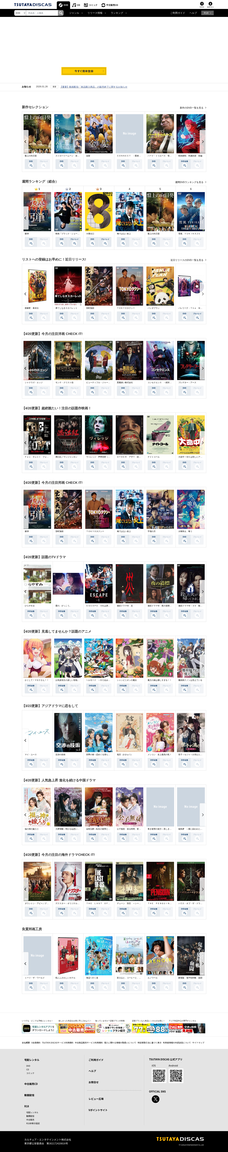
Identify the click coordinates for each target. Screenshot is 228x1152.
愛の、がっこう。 (63, 606)
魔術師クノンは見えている (190, 680)
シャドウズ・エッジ (34, 382)
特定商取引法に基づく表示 (149, 1042)
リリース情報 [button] (95, 13)
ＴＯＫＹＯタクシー (126, 308)
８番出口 (90, 234)
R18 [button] (206, 13)
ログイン (210, 7)
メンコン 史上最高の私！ (160, 754)
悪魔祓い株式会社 (125, 382)
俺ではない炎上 (124, 234)
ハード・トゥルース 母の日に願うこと (165, 156)
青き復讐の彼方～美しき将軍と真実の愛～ (166, 829)
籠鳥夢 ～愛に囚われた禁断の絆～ (194, 829)
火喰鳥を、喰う (185, 531)
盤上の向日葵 (31, 156)
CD (78, 5)
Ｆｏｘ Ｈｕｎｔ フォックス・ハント (43, 457)
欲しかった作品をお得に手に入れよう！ (75, 1021)
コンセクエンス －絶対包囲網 (162, 382)
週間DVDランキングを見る (189, 182)
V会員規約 (36, 1042)
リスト (201, 7)
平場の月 (152, 531)
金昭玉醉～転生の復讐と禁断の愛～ (102, 829)
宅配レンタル (32, 1112)
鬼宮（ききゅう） (125, 754)
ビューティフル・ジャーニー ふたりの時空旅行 (108, 382)
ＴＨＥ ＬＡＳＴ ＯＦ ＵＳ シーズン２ (106, 903)
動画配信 (29, 1095)
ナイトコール (154, 457)
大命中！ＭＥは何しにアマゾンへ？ (194, 457)
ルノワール (153, 978)
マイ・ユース (31, 754)
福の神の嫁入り (32, 829)
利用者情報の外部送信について (177, 1042)
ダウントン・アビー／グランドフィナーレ (44, 903)
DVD (66, 5)
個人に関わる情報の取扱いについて (120, 1042)
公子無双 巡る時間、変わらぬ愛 (132, 829)
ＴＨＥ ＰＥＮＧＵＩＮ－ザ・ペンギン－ (166, 903)
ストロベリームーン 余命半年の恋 (71, 156)
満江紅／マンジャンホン (66, 457)
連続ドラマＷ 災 (125, 606)
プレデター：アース (187, 382)
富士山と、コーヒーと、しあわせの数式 (135, 978)
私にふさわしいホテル (65, 978)
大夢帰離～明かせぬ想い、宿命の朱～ (72, 829)
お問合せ (94, 1082)
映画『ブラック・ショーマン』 (69, 234)
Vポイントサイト (98, 1110)
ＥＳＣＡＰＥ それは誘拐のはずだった (104, 606)
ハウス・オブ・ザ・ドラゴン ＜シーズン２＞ (199, 903)
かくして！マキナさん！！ (37, 680)
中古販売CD (112, 5)
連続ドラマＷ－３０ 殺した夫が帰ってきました (200, 606)
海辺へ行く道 (92, 978)
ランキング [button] (117, 13)
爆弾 (27, 234)
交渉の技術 (60, 754)
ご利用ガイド (177, 13)
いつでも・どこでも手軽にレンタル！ (37, 1021)
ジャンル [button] (74, 13)
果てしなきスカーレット (66, 308)
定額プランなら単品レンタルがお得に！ (148, 1021)
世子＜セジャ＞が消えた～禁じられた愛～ (197, 754)
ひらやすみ (30, 606)
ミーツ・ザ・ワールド (35, 978)
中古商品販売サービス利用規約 (89, 1042)
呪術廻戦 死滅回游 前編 (190, 156)
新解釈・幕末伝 (32, 308)
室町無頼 (90, 308)
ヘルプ (193, 13)
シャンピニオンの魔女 (127, 680)
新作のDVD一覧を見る (192, 107)
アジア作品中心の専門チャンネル (182, 1021)
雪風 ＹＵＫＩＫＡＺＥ (189, 234)
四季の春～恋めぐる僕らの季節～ (101, 754)
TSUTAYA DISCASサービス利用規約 (57, 1042)
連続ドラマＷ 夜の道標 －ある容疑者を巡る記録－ (171, 606)
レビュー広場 (96, 1098)
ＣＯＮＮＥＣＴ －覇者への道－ (132, 156)
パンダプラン (154, 308)
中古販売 (30, 1119)
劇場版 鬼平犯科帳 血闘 (190, 978)
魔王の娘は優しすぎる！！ (160, 680)
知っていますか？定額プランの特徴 (110, 1021)
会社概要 (26, 1042)
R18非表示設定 (33, 1123)
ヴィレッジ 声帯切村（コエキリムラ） (104, 457)
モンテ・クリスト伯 (64, 382)
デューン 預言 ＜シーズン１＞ (132, 903)
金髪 (88, 156)
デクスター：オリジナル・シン (69, 903)
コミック (93, 5)
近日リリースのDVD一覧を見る (187, 260)
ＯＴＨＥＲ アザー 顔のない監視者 (134, 457)
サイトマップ (198, 1042)
